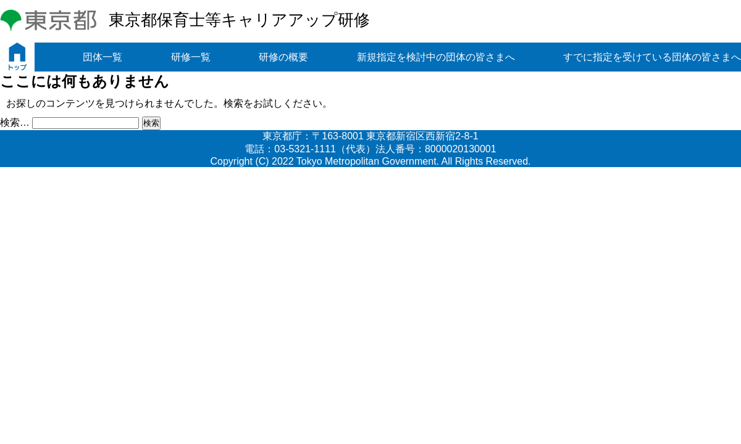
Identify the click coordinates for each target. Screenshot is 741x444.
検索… (15, 122)
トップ (17, 57)
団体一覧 (102, 57)
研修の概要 (283, 57)
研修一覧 (191, 57)
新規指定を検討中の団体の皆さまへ (436, 57)
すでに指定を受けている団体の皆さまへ (652, 57)
